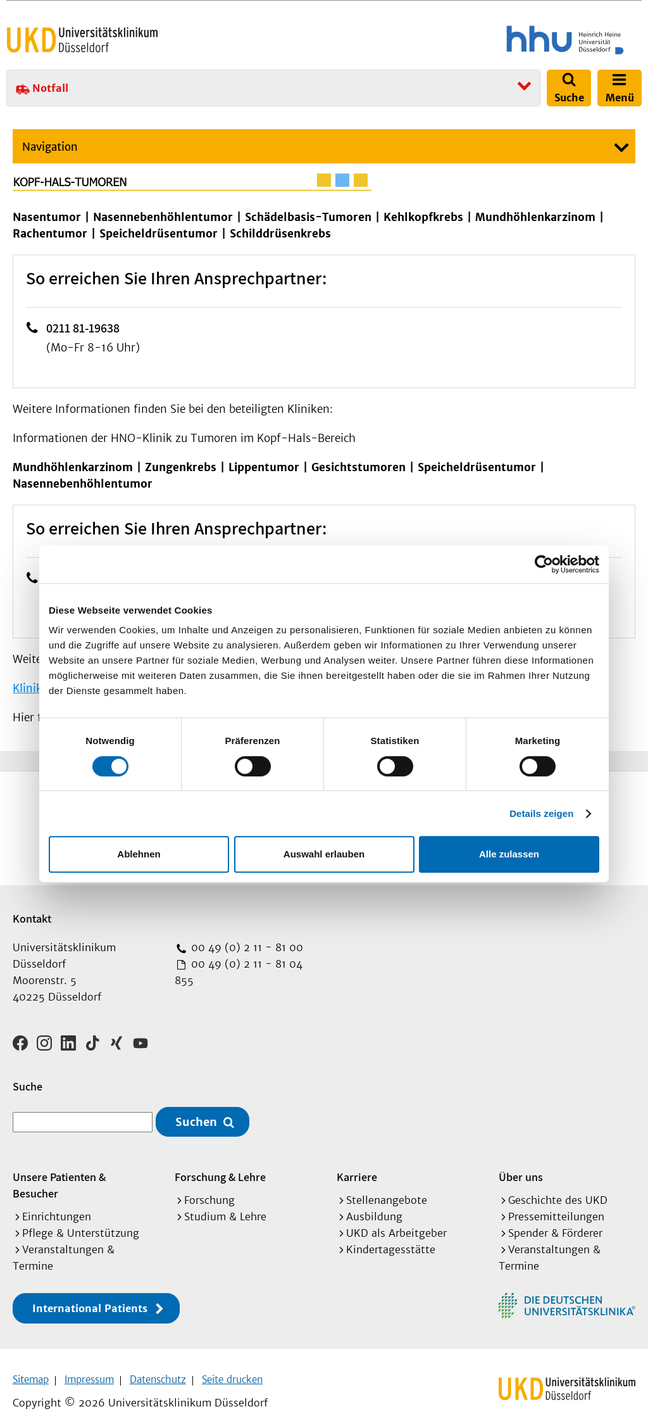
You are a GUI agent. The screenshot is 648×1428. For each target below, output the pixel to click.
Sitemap (31, 1371)
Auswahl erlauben (324, 854)
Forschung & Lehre (220, 1168)
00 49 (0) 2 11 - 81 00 (245, 947)
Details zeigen (541, 813)
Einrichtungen (56, 1208)
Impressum (89, 1371)
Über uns (521, 1168)
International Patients (89, 1300)
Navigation (50, 147)
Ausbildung (374, 1208)
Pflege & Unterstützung (80, 1224)
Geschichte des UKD (558, 1191)
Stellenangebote (386, 1191)
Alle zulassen (509, 854)
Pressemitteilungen (556, 1208)
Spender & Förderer (555, 1224)
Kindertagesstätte (390, 1241)
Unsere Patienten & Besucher (59, 1176)
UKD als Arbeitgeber (396, 1224)
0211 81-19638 (83, 328)
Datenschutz (158, 1371)
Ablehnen (138, 854)
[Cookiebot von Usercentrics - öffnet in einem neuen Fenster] (544, 564)
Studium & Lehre (225, 1208)
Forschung (209, 1191)
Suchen (196, 1113)
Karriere (357, 1168)
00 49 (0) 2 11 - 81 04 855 (238, 972)
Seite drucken (232, 1371)
